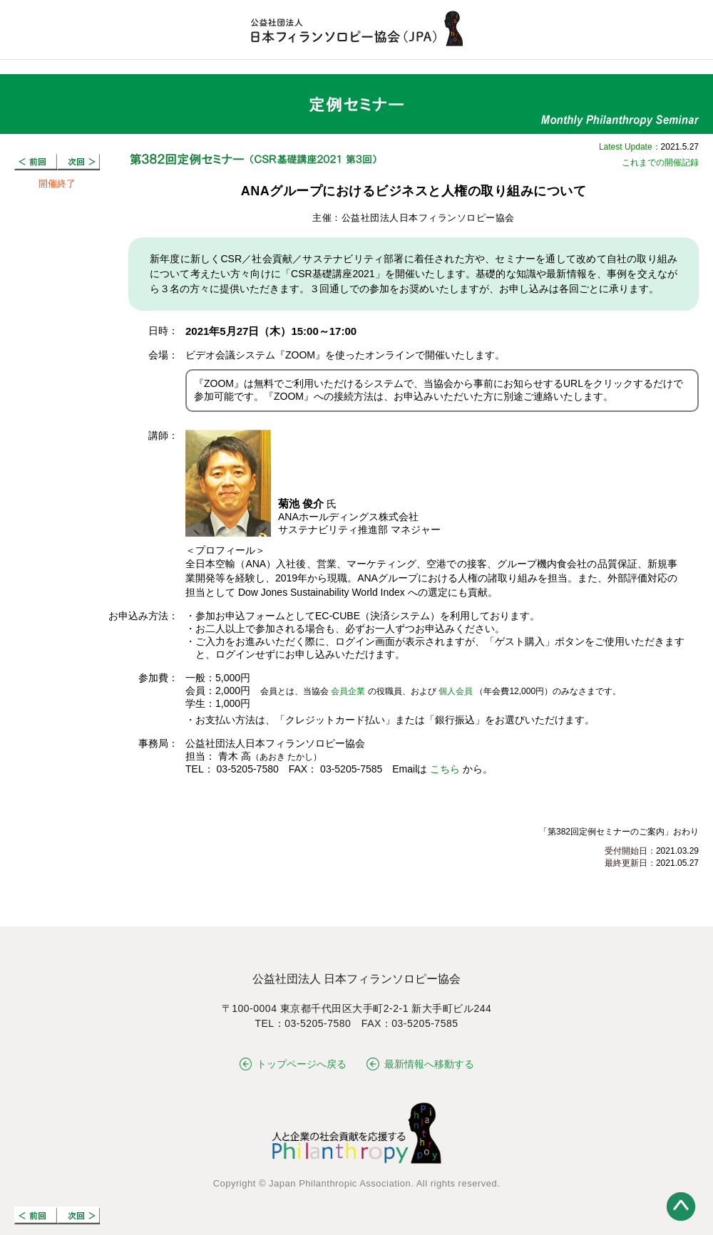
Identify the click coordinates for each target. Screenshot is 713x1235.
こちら (445, 769)
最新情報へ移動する (420, 1064)
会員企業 (348, 691)
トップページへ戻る (293, 1064)
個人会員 (455, 691)
